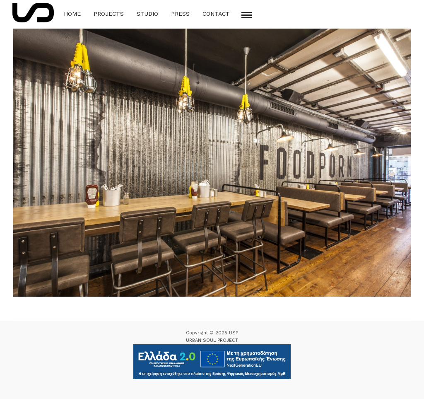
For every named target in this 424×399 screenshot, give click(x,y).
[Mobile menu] (246, 15)
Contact (216, 13)
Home (72, 13)
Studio (147, 13)
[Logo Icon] (33, 12)
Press (180, 13)
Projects (109, 13)
